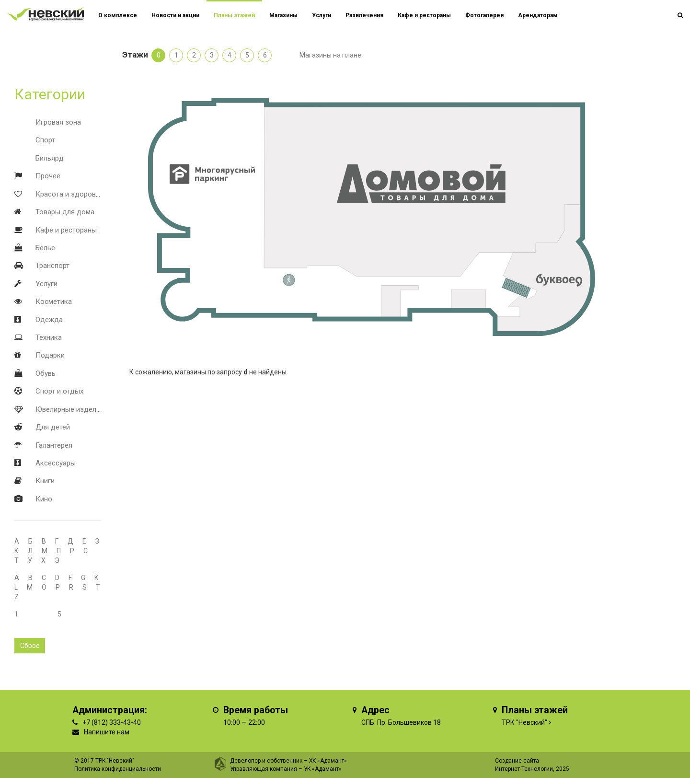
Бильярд (49, 158)
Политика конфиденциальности (117, 769)
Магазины (283, 15)
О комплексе (117, 15)
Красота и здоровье (69, 194)
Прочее (47, 176)
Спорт (45, 140)
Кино (43, 499)
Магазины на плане (330, 55)
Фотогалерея (484, 15)
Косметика (53, 301)
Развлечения (364, 15)
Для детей (52, 427)
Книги (45, 480)
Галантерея (53, 445)
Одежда (49, 319)
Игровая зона (58, 122)
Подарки (50, 355)
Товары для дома (64, 212)
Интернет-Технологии (524, 769)
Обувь (45, 373)
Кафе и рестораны (66, 230)
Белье (45, 248)
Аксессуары (55, 463)
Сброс (29, 646)
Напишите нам (106, 732)
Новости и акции (175, 15)
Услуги (46, 283)
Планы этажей (234, 15)
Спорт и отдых (59, 391)
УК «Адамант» (323, 769)
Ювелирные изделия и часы (81, 409)
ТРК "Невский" (524, 722)
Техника (48, 337)
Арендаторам (538, 15)
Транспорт (52, 265)
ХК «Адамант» (328, 760)
